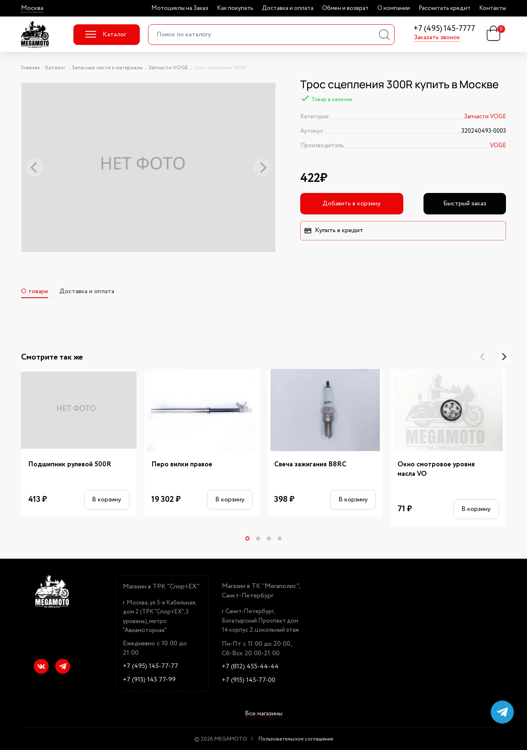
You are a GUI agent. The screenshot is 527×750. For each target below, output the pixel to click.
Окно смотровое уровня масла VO (436, 469)
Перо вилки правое (181, 464)
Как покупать (235, 8)
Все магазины (263, 714)
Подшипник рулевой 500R (69, 464)
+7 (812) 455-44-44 (250, 666)
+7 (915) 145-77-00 (248, 680)
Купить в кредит (333, 230)
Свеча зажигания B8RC (310, 464)
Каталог (105, 34)
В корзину (106, 499)
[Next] (503, 356)
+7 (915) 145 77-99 (149, 679)
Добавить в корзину (351, 203)
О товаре (34, 291)
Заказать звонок (437, 37)
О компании (393, 8)
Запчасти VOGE (485, 117)
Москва (32, 8)
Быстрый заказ (464, 203)
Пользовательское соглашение (296, 739)
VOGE (498, 145)
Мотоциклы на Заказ (179, 8)
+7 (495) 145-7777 (444, 29)
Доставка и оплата (287, 8)
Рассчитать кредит (445, 8)
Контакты (492, 8)
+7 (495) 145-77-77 (150, 666)
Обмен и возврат (345, 8)
